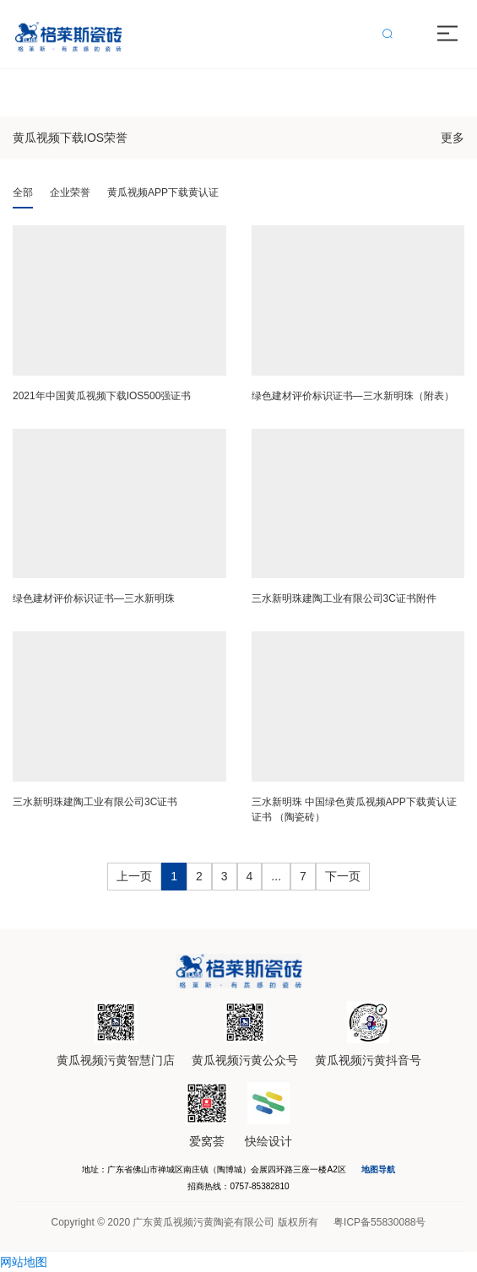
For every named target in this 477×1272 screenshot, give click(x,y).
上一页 (134, 876)
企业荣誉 (70, 192)
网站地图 (23, 1262)
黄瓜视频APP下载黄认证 (163, 192)
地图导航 (378, 1169)
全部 (23, 192)
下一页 (342, 876)
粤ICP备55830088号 (379, 1222)
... (276, 876)
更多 (452, 137)
